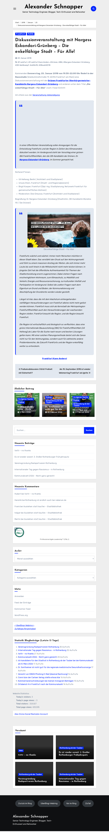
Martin (17, 520)
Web (21, 751)
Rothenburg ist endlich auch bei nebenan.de (45, 501)
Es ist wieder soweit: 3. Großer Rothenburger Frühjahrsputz (42, 458)
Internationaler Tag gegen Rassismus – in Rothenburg (39, 470)
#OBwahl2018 (44, 67)
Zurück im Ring (25, 804)
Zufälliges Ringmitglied (25, 629)
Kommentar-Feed (23, 610)
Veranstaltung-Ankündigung (46, 96)
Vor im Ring (71, 804)
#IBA (60, 64)
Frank (17, 507)
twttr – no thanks (23, 451)
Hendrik (18, 501)
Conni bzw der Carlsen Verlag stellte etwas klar (39, 678)
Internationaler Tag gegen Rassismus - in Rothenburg (42, 651)
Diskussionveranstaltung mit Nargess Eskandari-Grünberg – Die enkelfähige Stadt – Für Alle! (53, 47)
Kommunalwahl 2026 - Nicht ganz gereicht (37, 658)
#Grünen (54, 64)
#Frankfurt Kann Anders (38, 64)
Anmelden (19, 597)
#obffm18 (34, 67)
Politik (30, 35)
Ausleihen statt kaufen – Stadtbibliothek (42, 507)
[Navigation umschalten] (15, 9)
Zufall (88, 804)
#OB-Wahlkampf (22, 67)
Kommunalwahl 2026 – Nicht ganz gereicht (25, 411)
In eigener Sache (25, 401)
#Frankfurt (22, 64)
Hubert (18, 495)
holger (17, 514)
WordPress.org (21, 616)
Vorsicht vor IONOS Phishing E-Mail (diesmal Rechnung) (43, 675)
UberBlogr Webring (24, 626)
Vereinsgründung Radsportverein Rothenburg (36, 464)
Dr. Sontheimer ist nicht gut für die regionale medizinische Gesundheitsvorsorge (54, 668)
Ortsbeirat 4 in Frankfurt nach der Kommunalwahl (40, 685)
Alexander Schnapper (54, 7)
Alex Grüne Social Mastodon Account (31, 715)
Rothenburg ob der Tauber (54, 403)
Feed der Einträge (23, 603)
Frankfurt (20, 35)
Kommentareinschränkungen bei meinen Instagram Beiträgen (46, 681)
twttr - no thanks (26, 654)
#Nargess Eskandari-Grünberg (76, 64)
